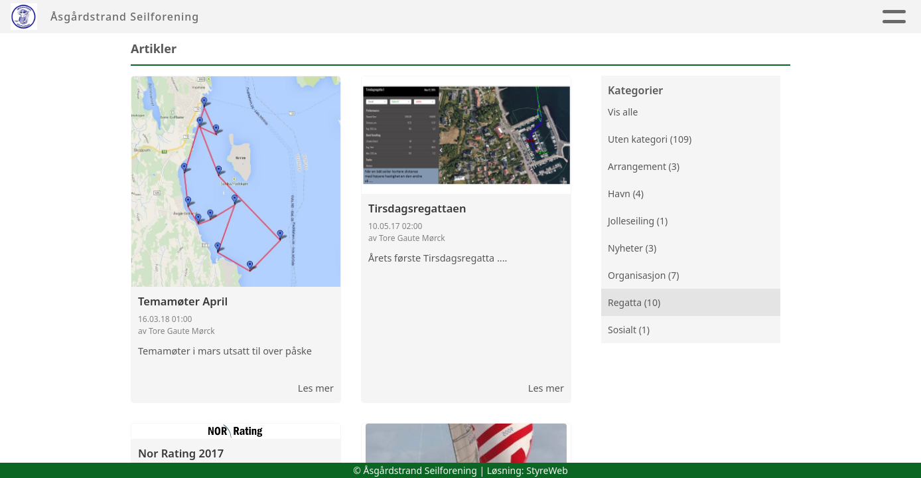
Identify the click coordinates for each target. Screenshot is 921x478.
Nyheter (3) (632, 248)
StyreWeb (547, 470)
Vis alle (623, 112)
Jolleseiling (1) (638, 220)
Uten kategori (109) (649, 139)
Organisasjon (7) (643, 275)
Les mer (316, 387)
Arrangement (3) (643, 166)
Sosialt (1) (629, 329)
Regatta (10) (634, 302)
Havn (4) (626, 193)
